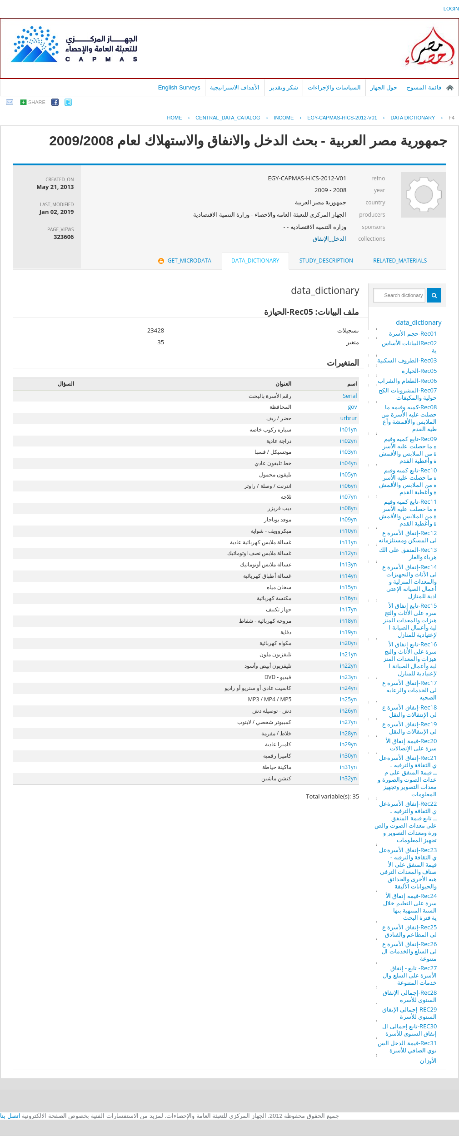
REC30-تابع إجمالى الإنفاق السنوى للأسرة (409, 1029)
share (36, 102)
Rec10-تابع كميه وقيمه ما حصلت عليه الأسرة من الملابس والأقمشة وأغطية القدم (408, 481)
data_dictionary (418, 322)
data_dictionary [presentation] (255, 260)
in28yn (348, 733)
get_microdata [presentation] (183, 260)
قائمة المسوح (424, 87)
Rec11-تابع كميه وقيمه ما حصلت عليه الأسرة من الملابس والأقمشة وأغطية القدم (408, 512)
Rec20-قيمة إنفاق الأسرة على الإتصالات (411, 744)
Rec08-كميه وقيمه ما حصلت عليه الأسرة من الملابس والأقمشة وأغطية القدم (409, 417)
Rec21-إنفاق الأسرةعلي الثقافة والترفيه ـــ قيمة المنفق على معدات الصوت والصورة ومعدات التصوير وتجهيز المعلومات (407, 776)
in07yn (348, 497)
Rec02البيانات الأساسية (409, 346)
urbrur (348, 418)
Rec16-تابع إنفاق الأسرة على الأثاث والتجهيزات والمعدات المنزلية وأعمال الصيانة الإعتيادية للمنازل (410, 658)
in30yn (348, 755)
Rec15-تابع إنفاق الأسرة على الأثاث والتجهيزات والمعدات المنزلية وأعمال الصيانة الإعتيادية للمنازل (410, 620)
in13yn (348, 564)
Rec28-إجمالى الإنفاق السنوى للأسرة (410, 996)
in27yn (348, 722)
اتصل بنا (10, 1115)
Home (174, 117)
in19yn (348, 632)
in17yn (348, 609)
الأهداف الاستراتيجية (235, 87)
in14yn (348, 576)
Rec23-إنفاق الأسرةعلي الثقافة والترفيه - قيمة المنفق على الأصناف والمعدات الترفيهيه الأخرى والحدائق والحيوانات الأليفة (408, 868)
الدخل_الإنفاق (330, 238)
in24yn (348, 688)
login (451, 8)
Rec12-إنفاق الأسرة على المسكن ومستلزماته (408, 536)
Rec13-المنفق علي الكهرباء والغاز (408, 553)
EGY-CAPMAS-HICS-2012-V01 (342, 117)
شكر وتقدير (284, 87)
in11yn (348, 542)
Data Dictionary (413, 117)
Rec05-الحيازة (419, 370)
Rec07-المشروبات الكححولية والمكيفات (408, 394)
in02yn (348, 441)
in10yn (348, 531)
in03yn (348, 452)
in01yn (348, 429)
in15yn (348, 587)
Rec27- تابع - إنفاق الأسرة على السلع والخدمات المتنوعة (410, 975)
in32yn (348, 778)
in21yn (348, 654)
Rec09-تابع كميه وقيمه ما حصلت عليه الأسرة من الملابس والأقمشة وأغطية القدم (408, 449)
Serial (350, 396)
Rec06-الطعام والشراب (407, 380)
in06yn (348, 486)
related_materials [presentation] (400, 260)
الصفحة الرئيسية (450, 87)
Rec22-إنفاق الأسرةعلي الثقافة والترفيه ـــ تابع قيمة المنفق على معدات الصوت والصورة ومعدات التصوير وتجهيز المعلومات (405, 821)
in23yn (348, 677)
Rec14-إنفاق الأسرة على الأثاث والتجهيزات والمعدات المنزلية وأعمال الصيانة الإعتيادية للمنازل (409, 581)
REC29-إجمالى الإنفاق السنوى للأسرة (409, 1013)
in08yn (348, 508)
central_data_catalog (227, 117)
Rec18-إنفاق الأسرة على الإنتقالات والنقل (409, 711)
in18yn (348, 621)
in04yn (348, 463)
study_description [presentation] (326, 260)
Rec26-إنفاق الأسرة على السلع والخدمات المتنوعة (409, 951)
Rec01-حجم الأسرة (413, 333)
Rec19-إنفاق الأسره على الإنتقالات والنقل (409, 727)
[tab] (400, 260)
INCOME (284, 117)
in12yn (348, 553)
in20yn (348, 643)
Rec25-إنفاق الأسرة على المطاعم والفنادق (409, 930)
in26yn (348, 710)
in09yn (348, 519)
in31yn (348, 767)
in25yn (348, 699)
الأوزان (428, 1060)
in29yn (348, 744)
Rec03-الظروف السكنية (407, 360)
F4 (451, 117)
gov (352, 407)
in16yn (348, 598)
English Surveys (179, 87)
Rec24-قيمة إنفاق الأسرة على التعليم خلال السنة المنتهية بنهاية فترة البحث (410, 906)
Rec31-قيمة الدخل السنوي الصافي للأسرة (407, 1046)
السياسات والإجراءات (334, 87)
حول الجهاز (384, 87)
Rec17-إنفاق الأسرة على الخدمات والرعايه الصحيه (409, 690)
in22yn (348, 666)
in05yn (348, 474)
